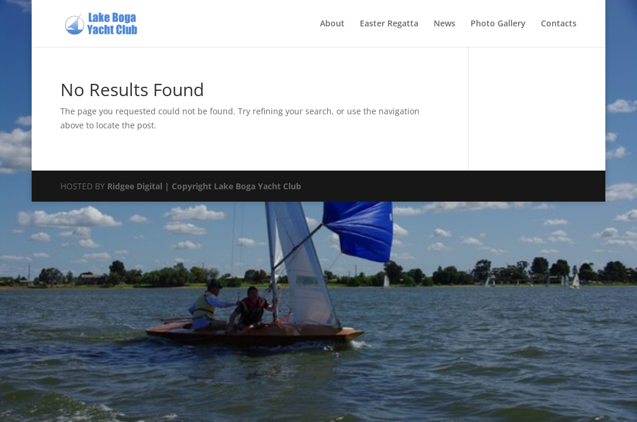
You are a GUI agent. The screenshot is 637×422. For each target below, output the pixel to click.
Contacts (559, 24)
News (444, 24)
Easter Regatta (389, 24)
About (332, 24)
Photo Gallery (498, 24)
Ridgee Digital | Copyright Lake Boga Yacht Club (204, 186)
